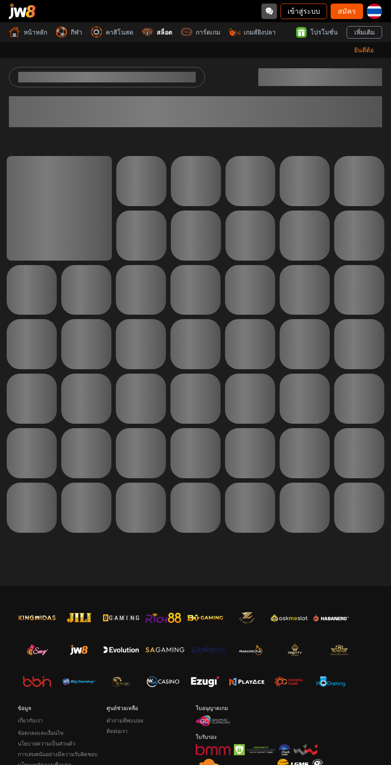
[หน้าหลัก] (22, 11)
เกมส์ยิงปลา (252, 32)
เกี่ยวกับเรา (30, 720)
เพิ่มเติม (364, 32)
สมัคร (347, 11)
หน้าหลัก (28, 32)
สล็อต (157, 32)
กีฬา (69, 32)
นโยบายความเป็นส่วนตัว (46, 743)
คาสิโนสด (112, 32)
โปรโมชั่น (317, 32)
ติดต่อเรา (117, 731)
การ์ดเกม (200, 32)
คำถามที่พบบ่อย (125, 720)
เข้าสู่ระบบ (304, 11)
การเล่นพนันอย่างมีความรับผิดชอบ (58, 754)
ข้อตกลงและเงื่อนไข (40, 733)
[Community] (269, 11)
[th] (374, 11)
